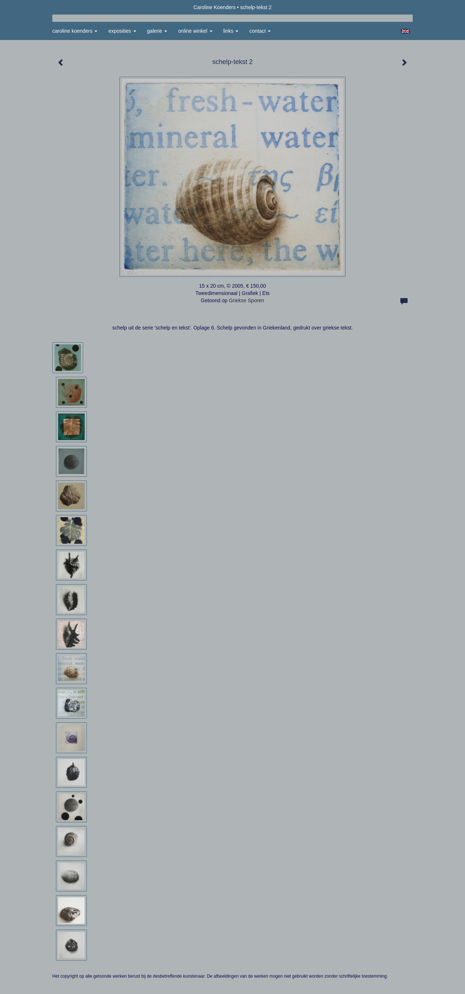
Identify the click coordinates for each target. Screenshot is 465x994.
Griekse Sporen (246, 300)
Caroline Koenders (214, 7)
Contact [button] (260, 31)
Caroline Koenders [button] (74, 31)
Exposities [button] (122, 31)
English (405, 31)
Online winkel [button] (195, 31)
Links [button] (231, 31)
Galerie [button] (157, 31)
